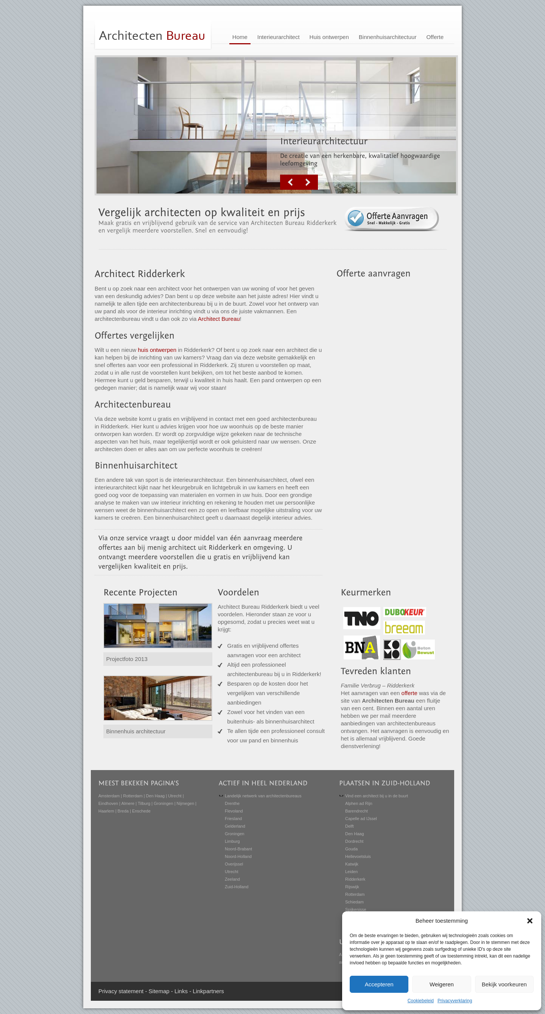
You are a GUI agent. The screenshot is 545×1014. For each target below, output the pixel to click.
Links (181, 991)
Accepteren (379, 984)
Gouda (351, 849)
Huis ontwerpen (329, 37)
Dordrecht (354, 841)
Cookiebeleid (421, 1000)
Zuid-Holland (236, 886)
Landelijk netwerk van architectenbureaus (263, 796)
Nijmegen (185, 803)
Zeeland (232, 879)
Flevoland (234, 811)
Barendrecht (356, 811)
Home (240, 37)
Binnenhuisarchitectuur (388, 37)
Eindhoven (108, 803)
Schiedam (354, 902)
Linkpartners (208, 991)
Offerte (435, 37)
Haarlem (106, 811)
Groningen (163, 803)
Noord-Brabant (238, 849)
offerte (409, 693)
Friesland (233, 818)
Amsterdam (109, 796)
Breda (123, 811)
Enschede (141, 811)
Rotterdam (132, 796)
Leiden (351, 871)
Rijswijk (352, 886)
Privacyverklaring (455, 1000)
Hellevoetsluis (358, 856)
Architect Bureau (219, 319)
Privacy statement (120, 991)
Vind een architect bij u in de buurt (376, 796)
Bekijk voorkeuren (504, 984)
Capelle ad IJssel (361, 818)
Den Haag (155, 796)
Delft (349, 826)
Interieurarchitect (278, 37)
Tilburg (144, 803)
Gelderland (235, 826)
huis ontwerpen (157, 350)
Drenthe (232, 803)
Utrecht (174, 796)
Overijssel (234, 864)
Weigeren (442, 984)
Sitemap (159, 991)
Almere (127, 803)
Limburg (232, 841)
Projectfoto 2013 (127, 659)
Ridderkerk (355, 879)
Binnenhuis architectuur (136, 731)
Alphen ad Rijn (358, 803)
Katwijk (351, 864)
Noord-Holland (238, 856)
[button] (530, 921)
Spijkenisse (355, 909)
